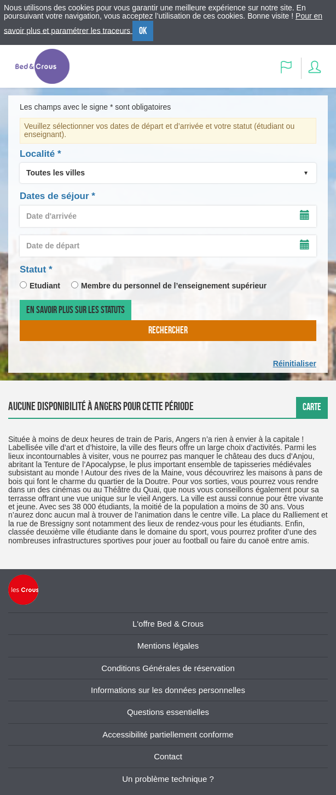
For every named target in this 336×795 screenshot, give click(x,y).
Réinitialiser (294, 363)
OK (143, 30)
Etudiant (45, 285)
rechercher (168, 330)
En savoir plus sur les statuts (75, 309)
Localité (40, 153)
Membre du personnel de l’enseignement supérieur (174, 285)
